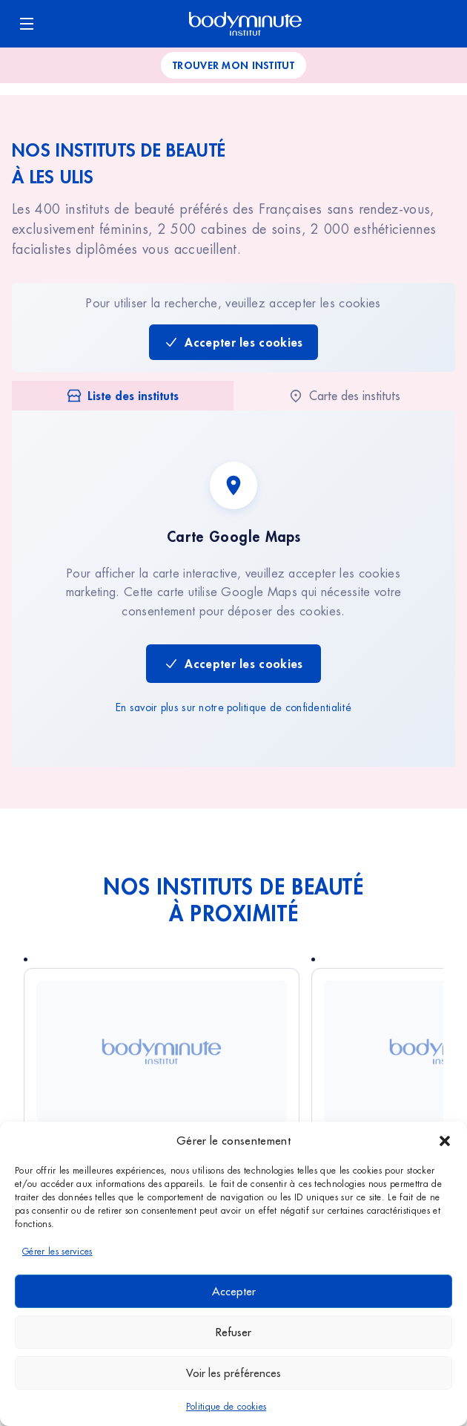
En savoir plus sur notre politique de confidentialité (233, 707)
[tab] (123, 396)
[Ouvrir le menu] (27, 24)
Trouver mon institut (233, 65)
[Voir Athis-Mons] (161, 1051)
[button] (444, 1141)
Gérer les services (57, 1251)
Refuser (233, 1332)
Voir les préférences (233, 1373)
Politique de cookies (226, 1407)
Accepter (234, 1291)
